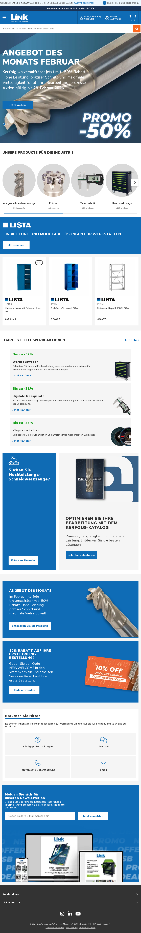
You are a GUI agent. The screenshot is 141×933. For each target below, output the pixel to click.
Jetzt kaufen (18, 105)
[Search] (136, 28)
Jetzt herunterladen (81, 555)
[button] (4, 124)
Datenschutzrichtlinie (55, 927)
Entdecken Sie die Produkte (30, 626)
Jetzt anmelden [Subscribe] (93, 816)
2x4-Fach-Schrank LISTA (64, 308)
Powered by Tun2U (87, 927)
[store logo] (19, 18)
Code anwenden (24, 690)
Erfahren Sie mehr (23, 560)
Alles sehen (16, 245)
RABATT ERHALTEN (93, 3)
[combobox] (70, 29)
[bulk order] (115, 17)
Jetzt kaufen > (22, 375)
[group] (19, 189)
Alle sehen (132, 340)
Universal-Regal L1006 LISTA (113, 308)
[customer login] (90, 17)
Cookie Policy (72, 927)
